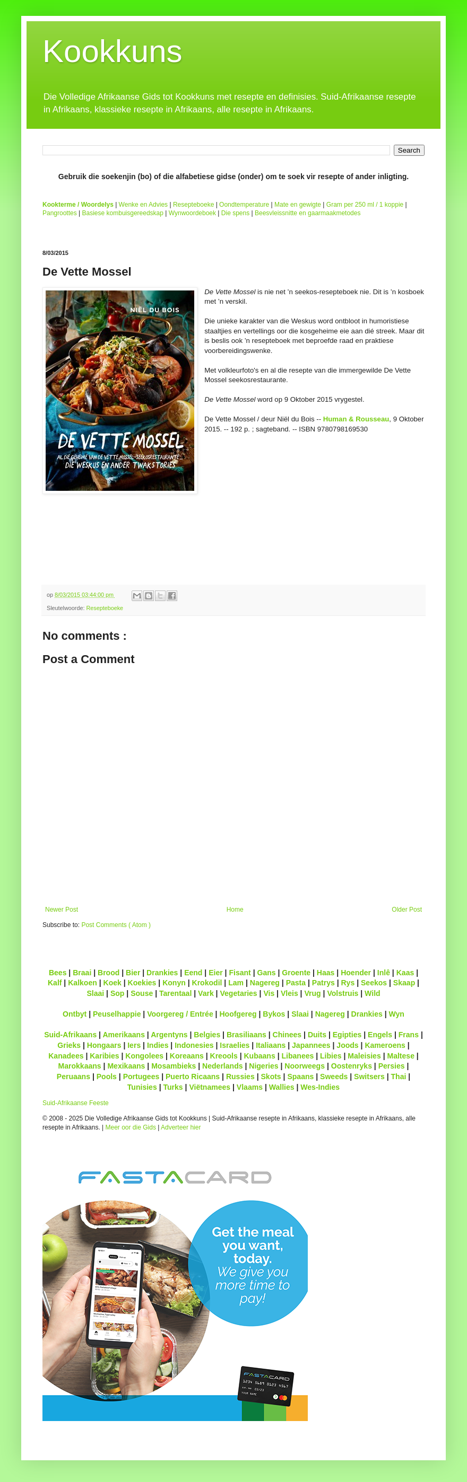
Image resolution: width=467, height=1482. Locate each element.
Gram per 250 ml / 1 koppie (364, 204)
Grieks (69, 1045)
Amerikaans (123, 1034)
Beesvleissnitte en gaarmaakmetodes (307, 213)
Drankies (162, 972)
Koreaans (187, 1056)
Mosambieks (173, 1066)
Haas (326, 972)
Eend (193, 972)
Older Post (407, 909)
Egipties (347, 1034)
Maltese (400, 1056)
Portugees (141, 1076)
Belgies (207, 1034)
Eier (216, 972)
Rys (347, 982)
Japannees (311, 1045)
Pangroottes (59, 213)
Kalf (55, 982)
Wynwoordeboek (192, 213)
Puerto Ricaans (193, 1076)
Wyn (396, 1014)
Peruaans (73, 1076)
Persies (391, 1066)
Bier (133, 972)
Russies (240, 1076)
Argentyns (169, 1034)
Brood (108, 972)
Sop (117, 993)
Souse (142, 993)
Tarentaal (175, 993)
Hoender (356, 972)
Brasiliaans (246, 1034)
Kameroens (385, 1045)
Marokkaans (79, 1066)
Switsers (369, 1076)
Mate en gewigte (297, 204)
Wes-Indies (320, 1087)
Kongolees (144, 1056)
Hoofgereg (237, 1014)
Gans (266, 972)
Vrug (312, 993)
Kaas (405, 972)
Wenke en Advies (143, 204)
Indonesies (194, 1045)
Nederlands (222, 1066)
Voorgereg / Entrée (180, 1014)
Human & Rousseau (356, 419)
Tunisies (142, 1087)
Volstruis (342, 993)
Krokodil (207, 982)
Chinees (287, 1034)
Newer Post (61, 909)
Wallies (282, 1087)
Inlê (383, 972)
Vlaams (250, 1087)
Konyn (174, 982)
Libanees (297, 1056)
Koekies (142, 982)
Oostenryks (351, 1066)
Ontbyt (75, 1014)
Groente (296, 972)
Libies (331, 1056)
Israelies (234, 1045)
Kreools (224, 1056)
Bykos (274, 1014)
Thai (399, 1076)
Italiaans (271, 1045)
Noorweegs (304, 1066)
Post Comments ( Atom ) (116, 925)
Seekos (374, 982)
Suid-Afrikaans (70, 1034)
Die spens (235, 213)
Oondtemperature (244, 204)
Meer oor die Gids (131, 1127)
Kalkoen (82, 982)
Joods (347, 1045)
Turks (173, 1087)
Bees (58, 972)
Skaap (404, 982)
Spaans (300, 1076)
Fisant (239, 972)
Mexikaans (126, 1066)
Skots (271, 1076)
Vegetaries (238, 993)
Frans (409, 1034)
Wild (372, 993)
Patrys (323, 982)
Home (235, 909)
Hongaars (104, 1045)
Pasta (296, 982)
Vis (268, 993)
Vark (206, 993)
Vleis (289, 993)
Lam (236, 982)
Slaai (95, 993)
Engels (380, 1034)
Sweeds (334, 1076)
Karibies (104, 1056)
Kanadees (65, 1056)
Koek (112, 982)
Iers (134, 1045)
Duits (317, 1034)
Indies (158, 1045)
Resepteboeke (193, 204)
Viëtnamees (209, 1087)
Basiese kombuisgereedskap (122, 213)
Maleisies (364, 1056)
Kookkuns (112, 51)
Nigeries (263, 1066)
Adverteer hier (181, 1127)
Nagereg (265, 982)
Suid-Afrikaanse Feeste (75, 1103)
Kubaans (259, 1056)
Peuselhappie (117, 1014)
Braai (82, 972)
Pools (107, 1076)
